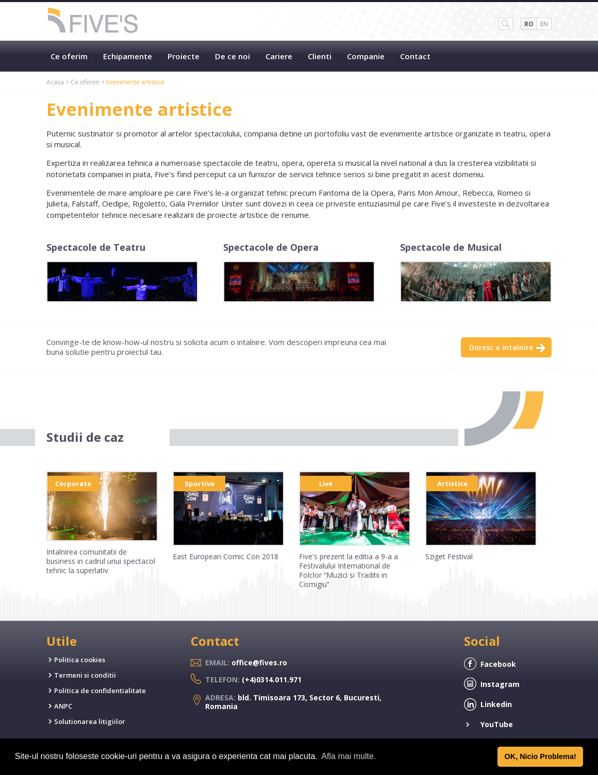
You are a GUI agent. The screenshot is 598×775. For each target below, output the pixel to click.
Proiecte (184, 56)
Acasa (55, 82)
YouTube (496, 724)
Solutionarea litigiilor (89, 721)
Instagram (500, 684)
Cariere (278, 56)
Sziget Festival (449, 556)
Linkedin (496, 704)
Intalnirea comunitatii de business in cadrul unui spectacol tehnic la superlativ (100, 561)
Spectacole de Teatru (95, 247)
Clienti (319, 56)
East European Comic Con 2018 (225, 556)
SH (506, 24)
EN (544, 24)
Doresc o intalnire (501, 347)
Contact (415, 56)
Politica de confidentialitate (100, 690)
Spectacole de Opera (271, 247)
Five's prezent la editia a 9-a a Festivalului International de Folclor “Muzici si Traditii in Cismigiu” (348, 571)
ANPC (63, 706)
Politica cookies (79, 659)
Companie (366, 56)
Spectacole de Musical (451, 247)
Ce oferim (69, 56)
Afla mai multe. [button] (348, 756)
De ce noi (232, 56)
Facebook (498, 664)
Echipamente (127, 56)
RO (529, 24)
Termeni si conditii (85, 675)
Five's (93, 21)
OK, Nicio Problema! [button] (540, 756)
